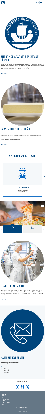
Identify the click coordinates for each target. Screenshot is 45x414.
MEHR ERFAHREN (4, 73)
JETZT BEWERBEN (3, 300)
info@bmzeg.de (7, 369)
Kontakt (4, 395)
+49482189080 (7, 367)
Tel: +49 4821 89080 (6, 403)
